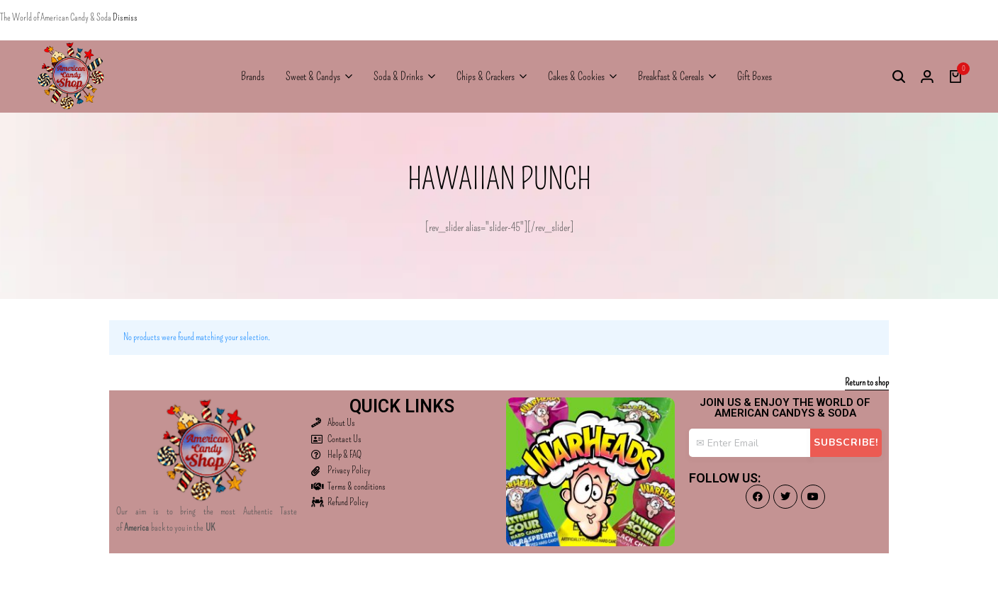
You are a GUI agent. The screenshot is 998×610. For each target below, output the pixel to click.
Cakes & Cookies (576, 76)
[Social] (758, 497)
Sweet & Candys (313, 76)
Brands (252, 76)
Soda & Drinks (398, 76)
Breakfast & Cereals (671, 76)
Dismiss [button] (125, 17)
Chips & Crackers (485, 76)
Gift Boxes (754, 76)
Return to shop (867, 383)
